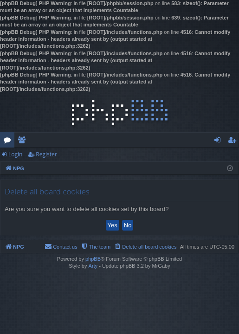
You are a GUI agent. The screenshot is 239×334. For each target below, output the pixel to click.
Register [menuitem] (234, 141)
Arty (93, 266)
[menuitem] (145, 247)
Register (46, 154)
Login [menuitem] (219, 141)
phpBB (93, 259)
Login (15, 154)
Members (23, 141)
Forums (9, 141)
